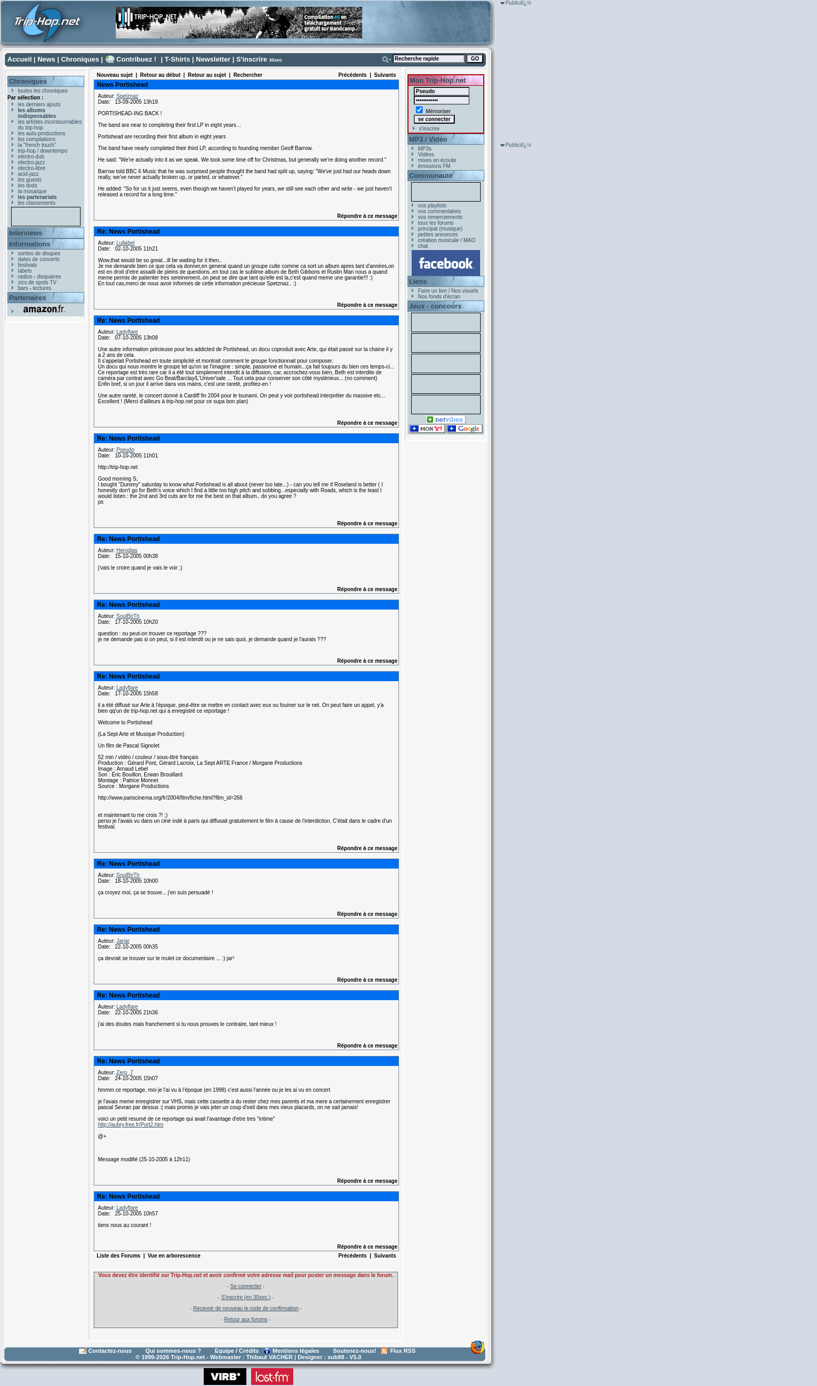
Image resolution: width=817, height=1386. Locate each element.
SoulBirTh (128, 616)
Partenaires (27, 298)
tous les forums (436, 223)
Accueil (19, 59)
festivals (27, 265)
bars (23, 288)
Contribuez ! (136, 59)
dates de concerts (38, 259)
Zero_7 (124, 1072)
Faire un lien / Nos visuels (448, 291)
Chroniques (80, 59)
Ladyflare (127, 332)
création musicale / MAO (446, 240)
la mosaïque (32, 191)
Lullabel (125, 243)
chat (423, 246)
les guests (30, 180)
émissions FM (434, 166)
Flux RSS (402, 1351)
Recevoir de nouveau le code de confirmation (246, 1308)
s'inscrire (429, 129)
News (46, 59)
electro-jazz (31, 162)
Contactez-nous (110, 1351)
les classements (36, 203)
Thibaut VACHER (269, 1357)
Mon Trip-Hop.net (438, 80)
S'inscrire (251, 59)
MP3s (425, 149)
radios (25, 277)
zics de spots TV (37, 282)
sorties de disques (39, 253)
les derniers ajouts (39, 104)
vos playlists (432, 205)
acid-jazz (28, 174)
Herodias (126, 550)
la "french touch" (37, 145)
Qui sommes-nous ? (173, 1351)
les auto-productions (41, 133)
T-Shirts (177, 59)
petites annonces (438, 234)
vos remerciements (440, 217)
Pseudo (125, 450)
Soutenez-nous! (355, 1351)
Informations (30, 244)
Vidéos (426, 154)
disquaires (49, 277)
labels (25, 271)
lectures (42, 288)
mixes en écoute (437, 160)
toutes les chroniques (43, 91)
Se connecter (246, 1286)
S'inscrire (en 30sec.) (246, 1297)
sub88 (335, 1357)
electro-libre (31, 168)
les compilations (36, 139)
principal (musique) (440, 229)
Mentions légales (296, 1351)
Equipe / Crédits (237, 1351)
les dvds (27, 185)
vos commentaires (439, 211)
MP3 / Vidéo (428, 139)
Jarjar (122, 941)
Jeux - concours (435, 306)
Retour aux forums (245, 1319)
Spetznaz (127, 96)
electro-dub (31, 156)
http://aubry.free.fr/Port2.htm (130, 1125)
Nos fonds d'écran (439, 297)
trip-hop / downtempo (42, 151)
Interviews (26, 233)
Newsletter (213, 59)
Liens (418, 281)
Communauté (431, 176)
